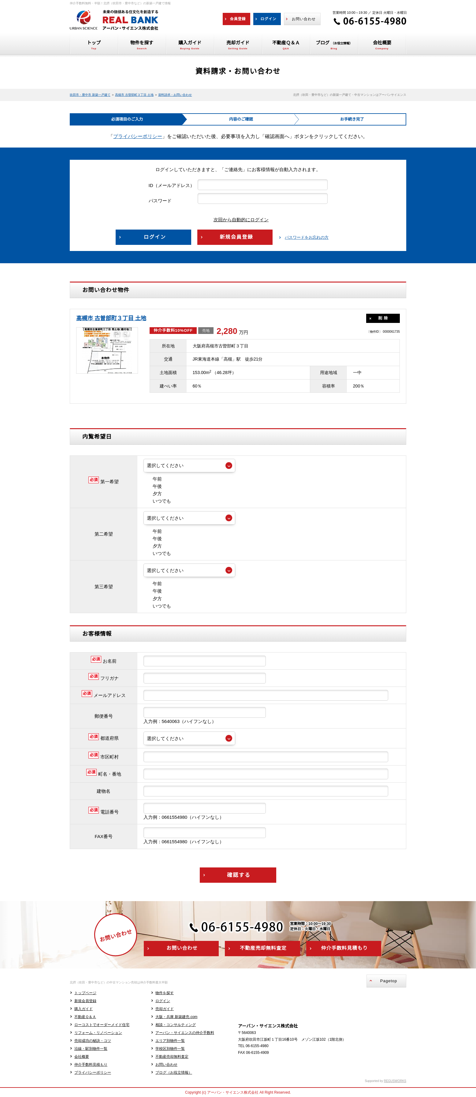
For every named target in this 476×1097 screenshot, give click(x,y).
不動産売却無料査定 (171, 1056)
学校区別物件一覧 (170, 1048)
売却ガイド (164, 1009)
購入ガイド (83, 1009)
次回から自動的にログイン (236, 219)
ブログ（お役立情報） (173, 1072)
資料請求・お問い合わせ (175, 94)
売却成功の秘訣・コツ (92, 1041)
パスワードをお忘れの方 (307, 237)
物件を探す (164, 993)
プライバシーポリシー (137, 136)
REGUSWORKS (395, 1081)
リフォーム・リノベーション (98, 1033)
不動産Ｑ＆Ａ (85, 1017)
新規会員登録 (85, 1001)
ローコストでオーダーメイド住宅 (101, 1025)
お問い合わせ (166, 1064)
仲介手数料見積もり (90, 1064)
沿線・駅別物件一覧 (90, 1048)
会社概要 (81, 1056)
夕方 (152, 493)
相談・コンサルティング (175, 1025)
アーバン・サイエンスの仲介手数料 (184, 1033)
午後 (152, 486)
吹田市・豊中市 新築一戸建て (90, 94)
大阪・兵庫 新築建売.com (176, 1017)
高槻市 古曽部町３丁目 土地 (134, 94)
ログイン (162, 1001)
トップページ (85, 993)
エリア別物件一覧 (170, 1041)
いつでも (157, 501)
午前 (152, 478)
